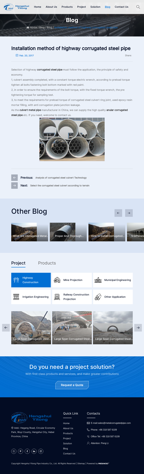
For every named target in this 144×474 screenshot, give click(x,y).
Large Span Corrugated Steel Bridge (72, 339)
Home (37, 6)
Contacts (93, 413)
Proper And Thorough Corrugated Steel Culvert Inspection (68, 236)
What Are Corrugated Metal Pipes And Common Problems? (30, 236)
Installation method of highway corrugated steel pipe (86, 27)
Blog (107, 6)
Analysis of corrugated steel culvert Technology (61, 177)
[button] (129, 213)
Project (81, 6)
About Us (51, 6)
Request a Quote (72, 385)
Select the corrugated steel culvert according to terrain (59, 185)
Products (67, 6)
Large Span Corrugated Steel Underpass (113, 339)
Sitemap (81, 463)
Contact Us (121, 6)
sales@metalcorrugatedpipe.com (114, 423)
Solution (95, 6)
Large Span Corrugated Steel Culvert (31, 339)
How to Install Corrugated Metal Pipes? (106, 236)
